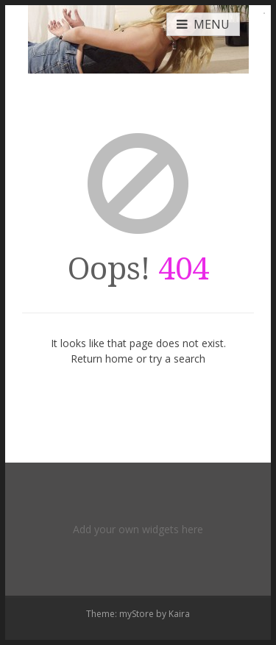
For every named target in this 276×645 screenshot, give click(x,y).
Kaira (179, 613)
